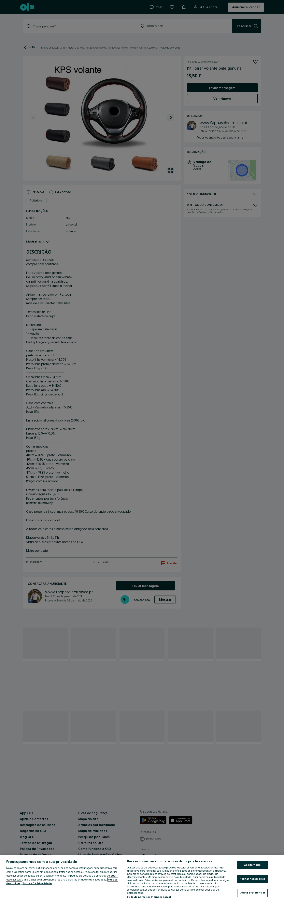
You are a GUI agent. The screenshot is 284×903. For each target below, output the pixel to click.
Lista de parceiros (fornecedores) (149, 896)
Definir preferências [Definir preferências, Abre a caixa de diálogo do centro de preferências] (252, 892)
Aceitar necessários (252, 878)
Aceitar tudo (252, 864)
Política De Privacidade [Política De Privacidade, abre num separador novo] (37, 883)
